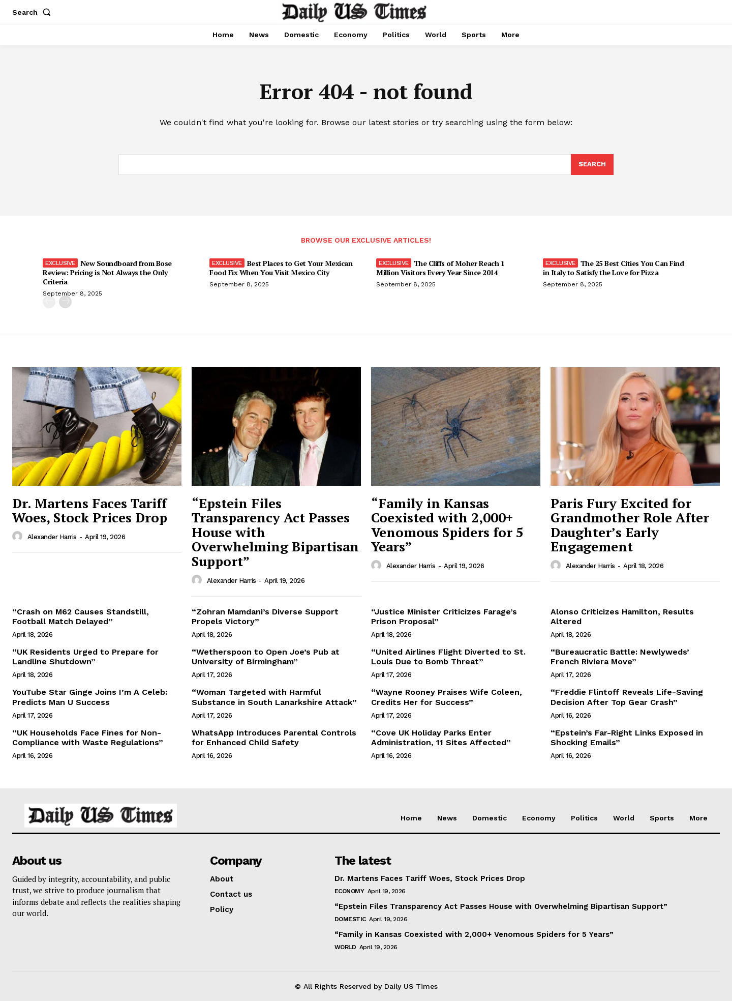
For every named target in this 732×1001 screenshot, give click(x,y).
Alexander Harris (52, 537)
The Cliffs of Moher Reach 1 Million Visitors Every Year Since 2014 (440, 268)
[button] (33, 12)
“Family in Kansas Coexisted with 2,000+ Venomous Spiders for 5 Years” (447, 524)
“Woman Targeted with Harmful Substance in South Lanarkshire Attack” (274, 697)
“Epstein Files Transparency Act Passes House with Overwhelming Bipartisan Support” (500, 906)
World (345, 947)
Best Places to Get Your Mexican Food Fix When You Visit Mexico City (280, 268)
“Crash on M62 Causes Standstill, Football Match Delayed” (80, 616)
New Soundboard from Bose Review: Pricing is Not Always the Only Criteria (107, 273)
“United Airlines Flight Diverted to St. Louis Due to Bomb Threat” (448, 657)
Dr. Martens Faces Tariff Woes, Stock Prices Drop (89, 510)
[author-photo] (18, 536)
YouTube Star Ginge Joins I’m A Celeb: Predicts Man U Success (89, 697)
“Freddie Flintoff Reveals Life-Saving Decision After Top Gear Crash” (627, 697)
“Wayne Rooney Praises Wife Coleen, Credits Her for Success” (446, 697)
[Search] (592, 164)
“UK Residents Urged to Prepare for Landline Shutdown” (85, 657)
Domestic (350, 919)
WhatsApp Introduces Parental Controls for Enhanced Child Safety (274, 737)
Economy (349, 891)
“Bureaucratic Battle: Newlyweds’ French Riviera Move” (620, 657)
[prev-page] (49, 302)
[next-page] (65, 302)
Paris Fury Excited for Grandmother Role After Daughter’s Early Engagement (630, 524)
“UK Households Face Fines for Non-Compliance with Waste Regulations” (87, 737)
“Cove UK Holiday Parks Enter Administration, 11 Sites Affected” (441, 737)
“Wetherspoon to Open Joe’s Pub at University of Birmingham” (266, 657)
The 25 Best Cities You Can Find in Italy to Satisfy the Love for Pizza (613, 268)
